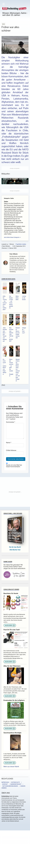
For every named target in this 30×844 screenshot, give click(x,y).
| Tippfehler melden (20, 244)
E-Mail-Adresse (11, 453)
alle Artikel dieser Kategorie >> (12, 237)
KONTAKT (5, 787)
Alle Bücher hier (15, 553)
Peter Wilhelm (14, 254)
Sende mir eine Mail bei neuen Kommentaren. (14, 468)
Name (8, 446)
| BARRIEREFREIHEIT (14, 787)
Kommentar (10, 422)
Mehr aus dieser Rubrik (11, 770)
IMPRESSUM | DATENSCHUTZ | (12, 785)
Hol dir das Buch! (15, 550)
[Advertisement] (15, 168)
